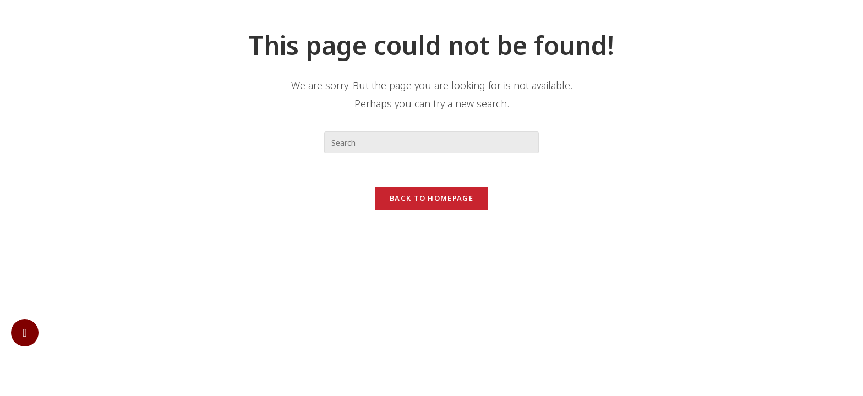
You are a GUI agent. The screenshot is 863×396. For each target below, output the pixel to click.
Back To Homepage (431, 198)
